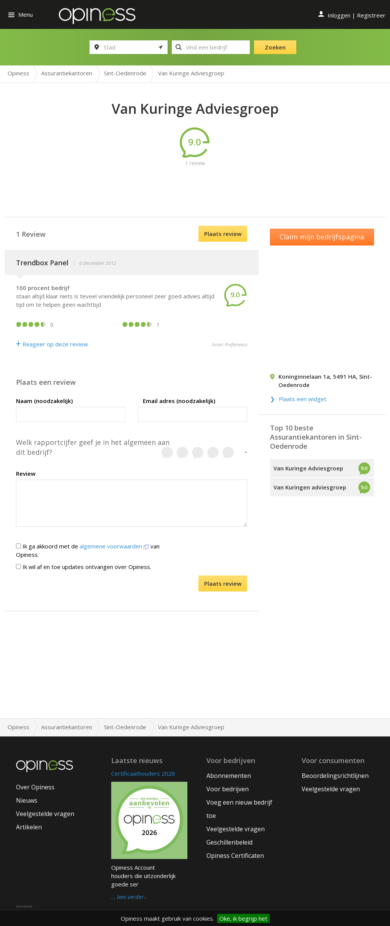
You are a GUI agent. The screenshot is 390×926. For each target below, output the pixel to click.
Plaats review (222, 233)
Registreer (371, 15)
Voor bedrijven (227, 789)
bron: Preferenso (229, 344)
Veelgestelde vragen (45, 814)
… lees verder (127, 897)
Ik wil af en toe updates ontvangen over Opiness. (83, 567)
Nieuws (26, 800)
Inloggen (339, 15)
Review (25, 473)
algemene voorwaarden (114, 546)
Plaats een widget (302, 399)
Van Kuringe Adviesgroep (308, 468)
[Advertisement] (200, 184)
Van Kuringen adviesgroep (309, 487)
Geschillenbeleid (229, 842)
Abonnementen (228, 775)
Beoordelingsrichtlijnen (335, 775)
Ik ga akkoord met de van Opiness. (88, 550)
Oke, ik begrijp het (243, 918)
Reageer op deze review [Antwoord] (52, 344)
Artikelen (29, 827)
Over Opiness (35, 787)
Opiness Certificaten (235, 855)
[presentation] (100, 590)
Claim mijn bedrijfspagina (322, 236)
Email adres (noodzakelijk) (179, 401)
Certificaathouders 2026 (143, 773)
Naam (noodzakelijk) (44, 401)
